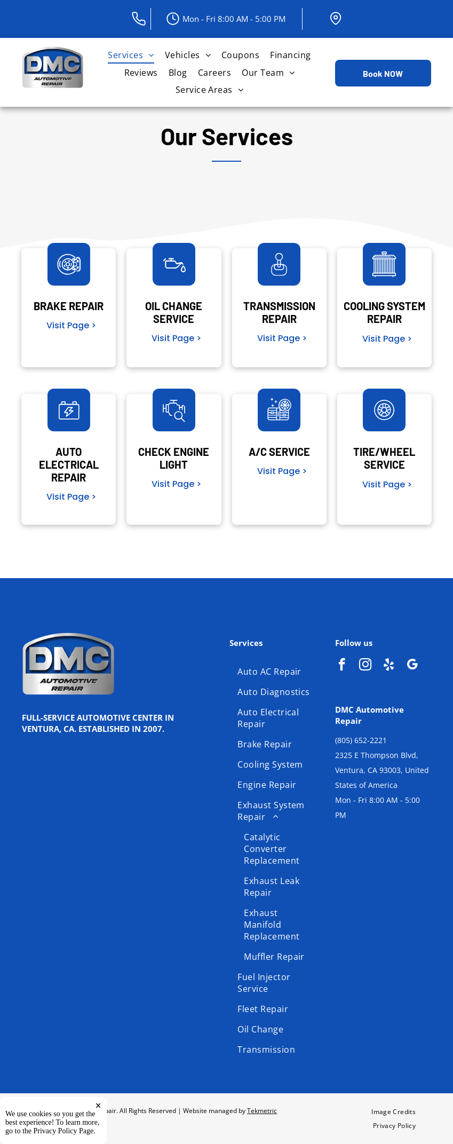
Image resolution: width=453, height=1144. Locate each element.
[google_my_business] (412, 665)
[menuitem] (130, 55)
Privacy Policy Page (64, 1131)
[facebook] (341, 665)
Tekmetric (262, 1110)
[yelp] (388, 665)
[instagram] (365, 665)
